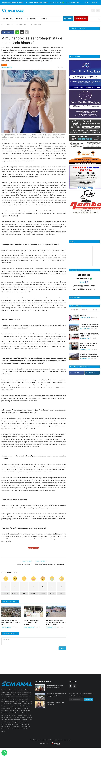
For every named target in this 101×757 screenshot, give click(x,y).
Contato (43, 19)
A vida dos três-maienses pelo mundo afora (55, 703)
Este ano (94, 310)
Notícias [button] (20, 19)
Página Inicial (8, 19)
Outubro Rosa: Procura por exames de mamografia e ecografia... (88, 345)
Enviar (62, 648)
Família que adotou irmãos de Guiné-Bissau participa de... (55, 686)
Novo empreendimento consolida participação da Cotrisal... (56, 695)
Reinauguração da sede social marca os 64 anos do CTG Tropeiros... (56, 622)
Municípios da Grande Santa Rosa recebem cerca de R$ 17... (10, 622)
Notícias (8, 24)
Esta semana (74, 310)
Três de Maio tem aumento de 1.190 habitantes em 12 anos (89, 325)
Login (86, 2)
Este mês (84, 310)
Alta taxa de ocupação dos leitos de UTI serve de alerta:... (89, 355)
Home (3, 24)
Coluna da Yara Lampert (24, 564)
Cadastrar (94, 2)
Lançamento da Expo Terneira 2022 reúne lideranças (31, 622)
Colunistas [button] (32, 19)
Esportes (83, 315)
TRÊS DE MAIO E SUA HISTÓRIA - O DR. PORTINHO (89, 335)
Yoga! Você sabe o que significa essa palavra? (49, 564)
